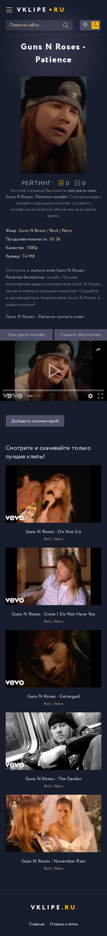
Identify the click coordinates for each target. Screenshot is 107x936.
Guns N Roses (32, 231)
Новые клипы (64, 924)
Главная (36, 924)
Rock (53, 231)
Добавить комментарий (34, 421)
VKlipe (41, 10)
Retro (67, 231)
